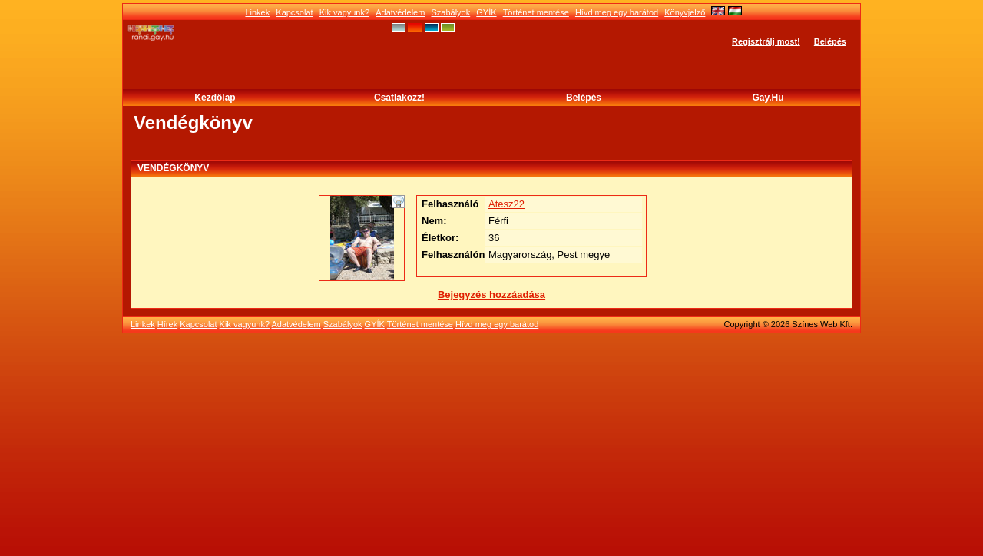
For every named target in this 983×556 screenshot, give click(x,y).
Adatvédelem (400, 12)
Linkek (257, 12)
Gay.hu (767, 97)
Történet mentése (536, 12)
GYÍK (486, 12)
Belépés (830, 41)
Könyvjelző (684, 12)
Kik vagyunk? (344, 12)
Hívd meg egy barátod (616, 12)
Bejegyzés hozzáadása (491, 294)
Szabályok (450, 12)
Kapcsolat (294, 12)
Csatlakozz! (399, 97)
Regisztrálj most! (766, 41)
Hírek (167, 324)
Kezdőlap (214, 97)
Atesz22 (506, 204)
